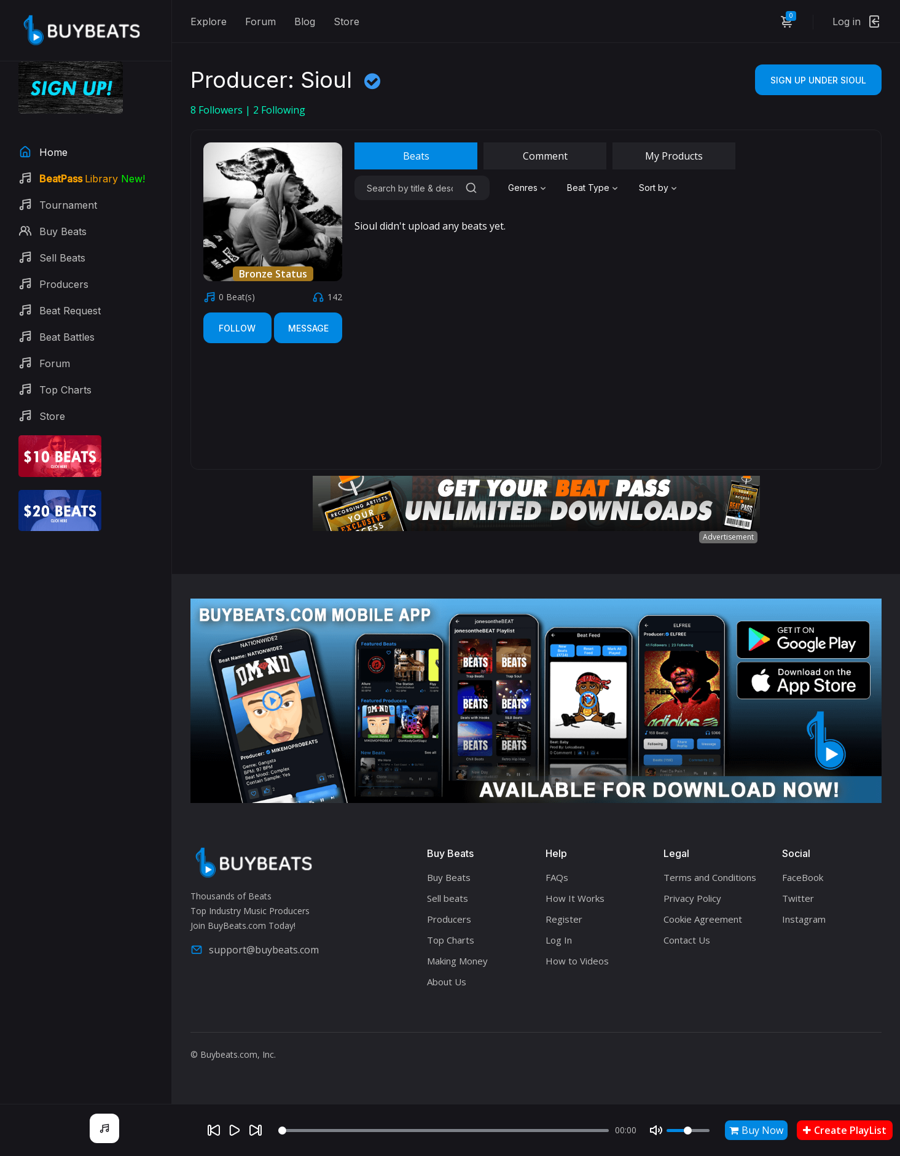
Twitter (798, 898)
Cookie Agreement (702, 919)
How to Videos (577, 961)
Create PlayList (844, 1130)
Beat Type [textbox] (588, 187)
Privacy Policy (692, 898)
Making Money (457, 961)
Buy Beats (449, 877)
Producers (449, 919)
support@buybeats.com (254, 949)
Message (308, 328)
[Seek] (443, 1130)
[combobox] (528, 188)
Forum (260, 21)
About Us (446, 982)
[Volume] (688, 1130)
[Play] (234, 1130)
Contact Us (686, 940)
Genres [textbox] (523, 187)
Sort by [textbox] (653, 187)
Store (346, 21)
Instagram (804, 919)
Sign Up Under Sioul (818, 80)
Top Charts (450, 940)
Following (279, 110)
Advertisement (728, 537)
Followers (217, 110)
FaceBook (802, 877)
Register (564, 919)
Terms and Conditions (709, 877)
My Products (674, 156)
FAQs (557, 877)
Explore (208, 21)
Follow (237, 328)
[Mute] (656, 1130)
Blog (304, 21)
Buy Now (756, 1130)
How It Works (575, 898)
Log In (559, 940)
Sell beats (447, 898)
